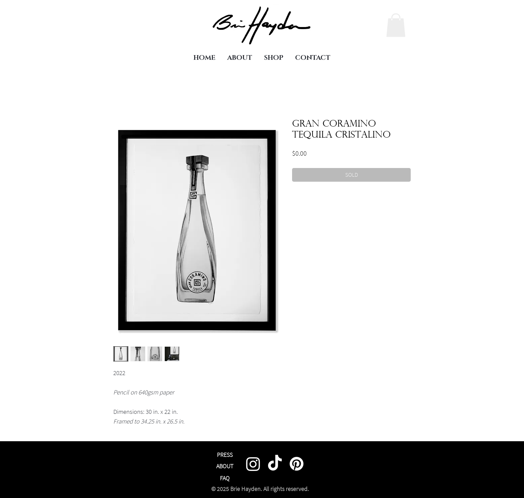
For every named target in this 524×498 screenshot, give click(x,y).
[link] (396, 25)
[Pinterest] (296, 464)
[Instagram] (253, 464)
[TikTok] (275, 464)
